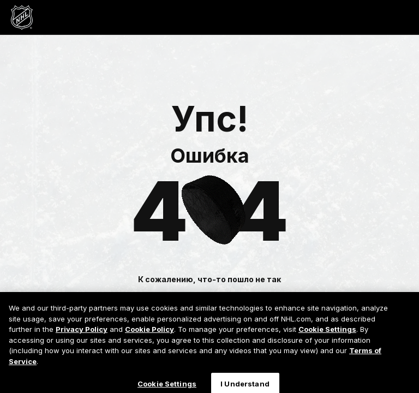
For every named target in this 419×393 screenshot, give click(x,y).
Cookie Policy (149, 331)
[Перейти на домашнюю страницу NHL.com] (22, 17)
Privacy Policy (81, 331)
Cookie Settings (327, 331)
